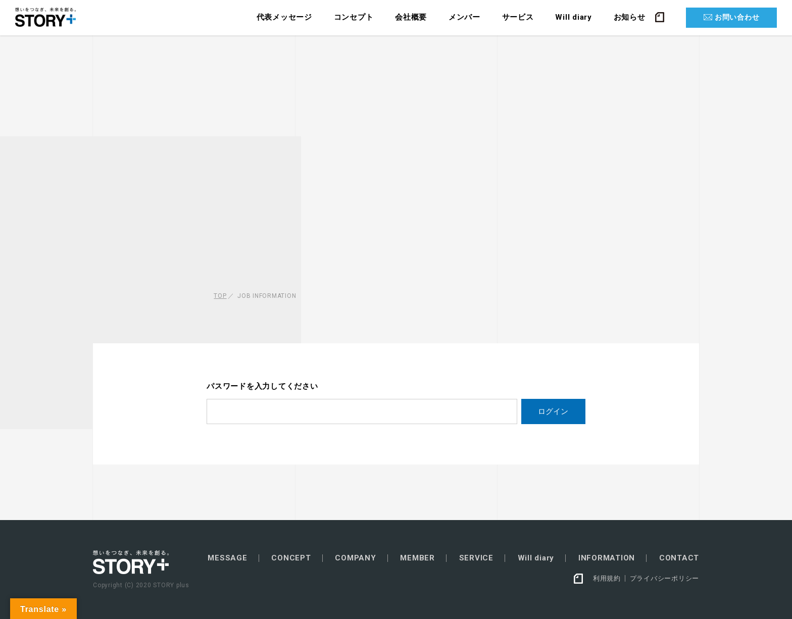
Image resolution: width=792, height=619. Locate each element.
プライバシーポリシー (665, 578)
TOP (220, 295)
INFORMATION (606, 558)
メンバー (464, 17)
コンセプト (354, 17)
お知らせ (630, 17)
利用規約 (607, 578)
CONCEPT (291, 558)
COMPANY (355, 558)
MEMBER (417, 558)
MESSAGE (227, 558)
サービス (518, 17)
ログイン (553, 411)
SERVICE (476, 558)
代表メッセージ (284, 17)
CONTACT (679, 558)
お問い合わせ (737, 17)
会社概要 (411, 17)
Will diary (573, 17)
